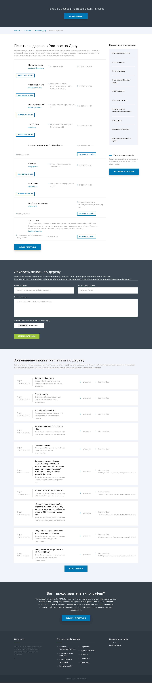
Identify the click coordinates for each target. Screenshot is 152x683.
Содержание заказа (21, 297)
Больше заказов (76, 569)
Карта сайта (85, 663)
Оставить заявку (76, 16)
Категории (27, 30)
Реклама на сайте (65, 666)
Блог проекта (85, 659)
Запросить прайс (25, 75)
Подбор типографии (88, 651)
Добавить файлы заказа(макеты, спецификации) (32, 321)
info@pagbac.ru (114, 642)
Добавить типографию (76, 618)
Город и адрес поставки (86, 285)
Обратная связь (115, 645)
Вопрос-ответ (85, 647)
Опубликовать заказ (27, 336)
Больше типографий (27, 247)
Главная (17, 30)
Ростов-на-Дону (40, 30)
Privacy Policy (81, 679)
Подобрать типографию (124, 172)
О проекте (84, 655)
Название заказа (20, 285)
